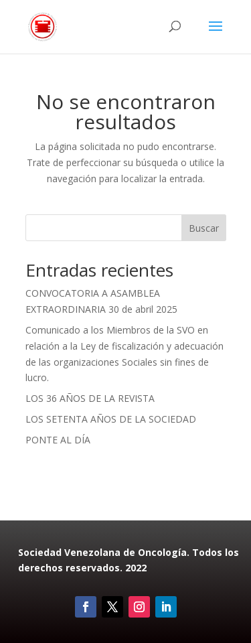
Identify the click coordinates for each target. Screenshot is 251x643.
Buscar (204, 228)
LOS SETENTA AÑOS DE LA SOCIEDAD (110, 419)
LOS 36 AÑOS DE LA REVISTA (90, 398)
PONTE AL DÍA (57, 439)
